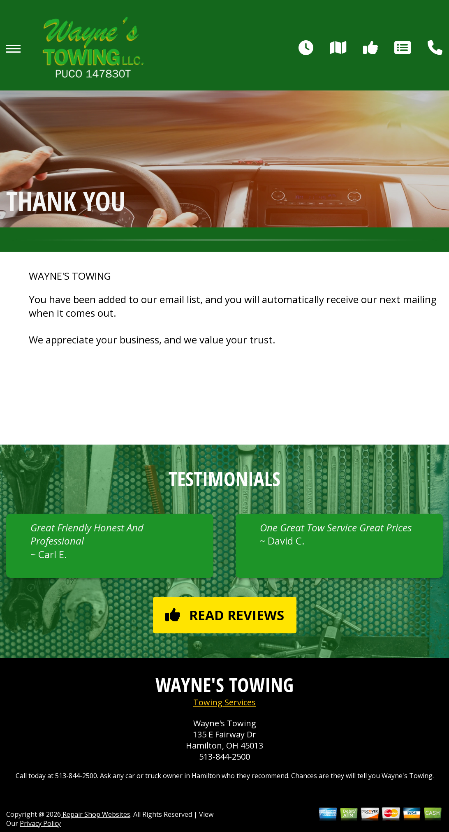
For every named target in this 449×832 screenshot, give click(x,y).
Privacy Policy (40, 823)
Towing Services (224, 702)
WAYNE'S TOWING (70, 276)
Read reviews (224, 615)
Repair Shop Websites (95, 814)
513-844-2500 (224, 756)
